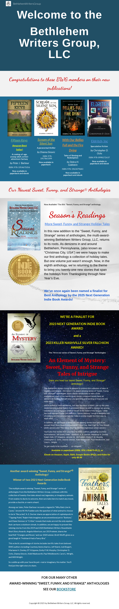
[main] (59, 35)
